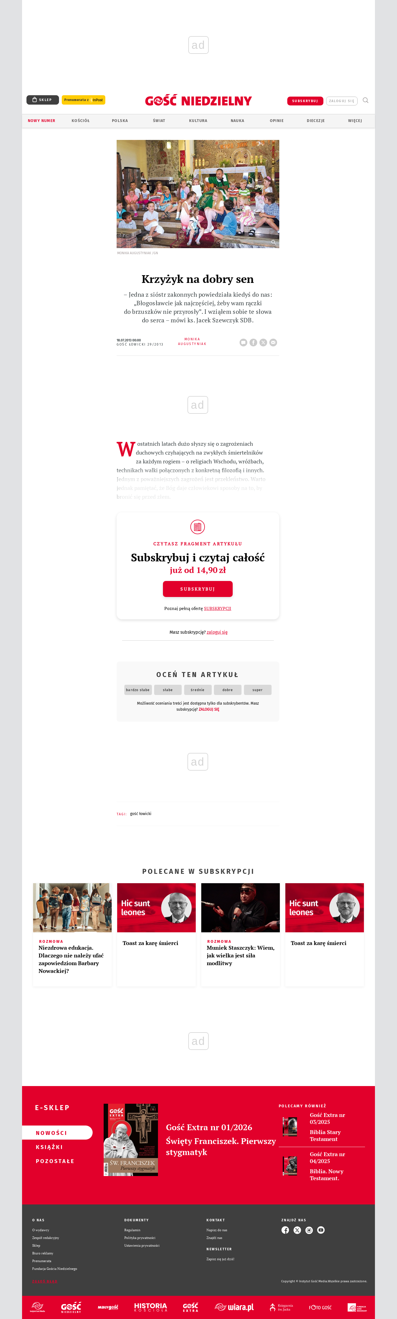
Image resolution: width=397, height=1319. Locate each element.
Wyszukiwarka (365, 100)
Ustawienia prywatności (142, 1245)
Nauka (238, 120)
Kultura (198, 120)
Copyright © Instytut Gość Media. (304, 1281)
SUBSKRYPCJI (217, 608)
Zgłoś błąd (45, 1281)
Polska (120, 120)
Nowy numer (42, 120)
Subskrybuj (197, 589)
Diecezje (316, 120)
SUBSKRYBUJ (305, 101)
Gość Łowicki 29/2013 (140, 344)
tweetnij (264, 340)
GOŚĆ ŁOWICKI (140, 813)
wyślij (274, 340)
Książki (48, 1147)
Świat (159, 120)
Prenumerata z (83, 100)
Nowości (48, 1133)
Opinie (277, 120)
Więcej (355, 120)
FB (254, 340)
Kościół (81, 120)
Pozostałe (48, 1161)
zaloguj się (342, 101)
